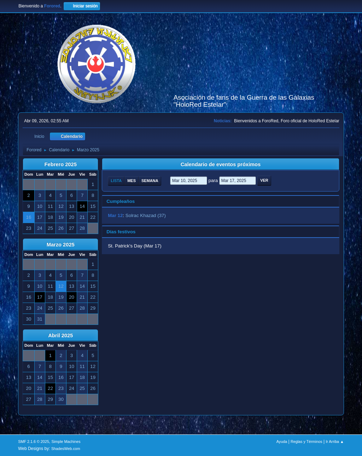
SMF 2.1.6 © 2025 (33, 441)
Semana (149, 181)
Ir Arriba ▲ (335, 441)
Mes (131, 181)
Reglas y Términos (306, 441)
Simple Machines (66, 441)
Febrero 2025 (61, 164)
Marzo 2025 (61, 244)
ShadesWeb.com (65, 448)
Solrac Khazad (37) (145, 215)
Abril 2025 (60, 335)
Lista (116, 181)
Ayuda (281, 441)
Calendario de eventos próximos (221, 164)
